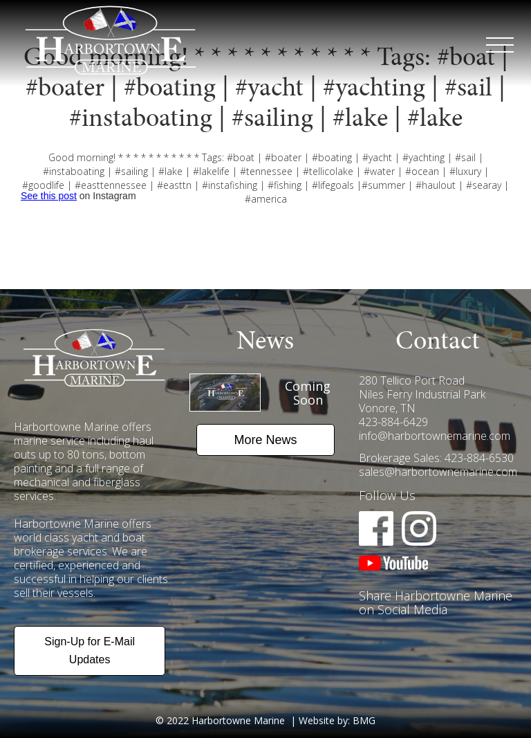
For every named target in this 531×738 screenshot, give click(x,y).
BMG (364, 720)
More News (265, 440)
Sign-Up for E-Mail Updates (89, 650)
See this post (49, 195)
